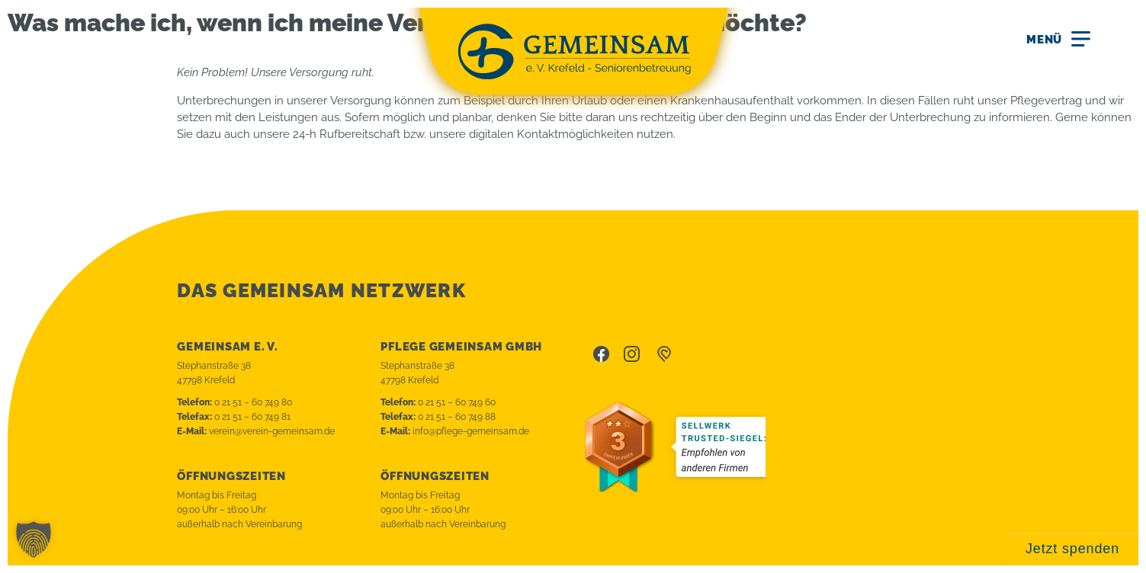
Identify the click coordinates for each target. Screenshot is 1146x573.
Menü (1044, 39)
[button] (33, 539)
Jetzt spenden (1072, 548)
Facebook (601, 354)
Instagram (631, 354)
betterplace (664, 354)
